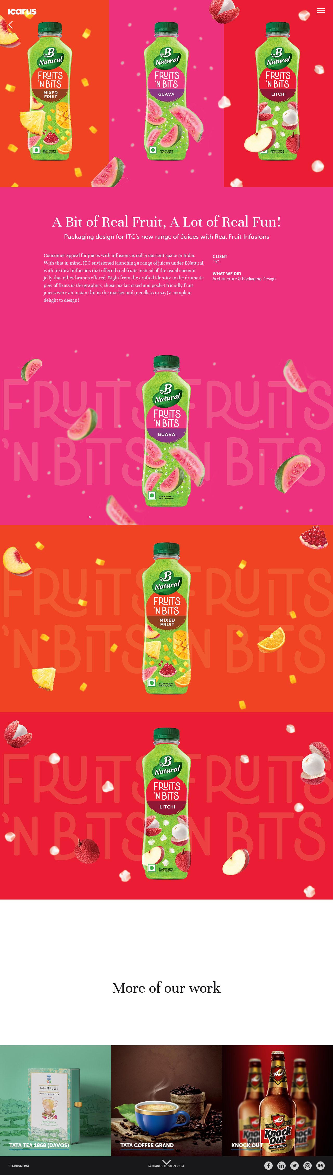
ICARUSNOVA (18, 1166)
